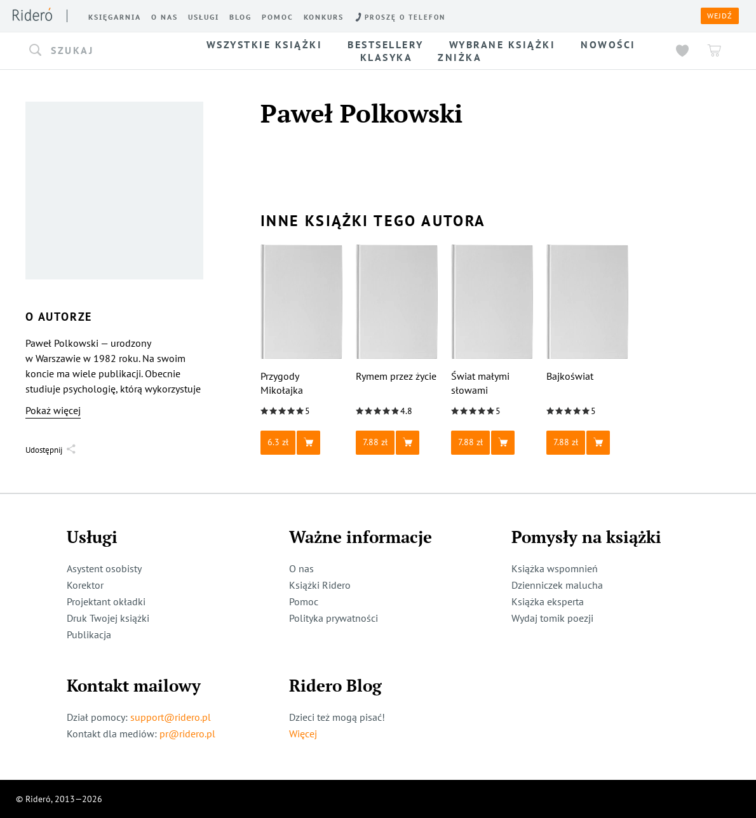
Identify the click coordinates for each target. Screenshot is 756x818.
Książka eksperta (547, 601)
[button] (100, 50)
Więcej (303, 733)
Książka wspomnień (554, 568)
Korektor (85, 585)
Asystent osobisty (104, 568)
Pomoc (303, 601)
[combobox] (100, 50)
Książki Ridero (320, 585)
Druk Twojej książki (108, 618)
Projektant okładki (106, 601)
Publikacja (89, 634)
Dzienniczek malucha (557, 585)
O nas (301, 568)
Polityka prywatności (333, 618)
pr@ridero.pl (187, 733)
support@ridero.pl (170, 717)
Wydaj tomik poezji (552, 618)
